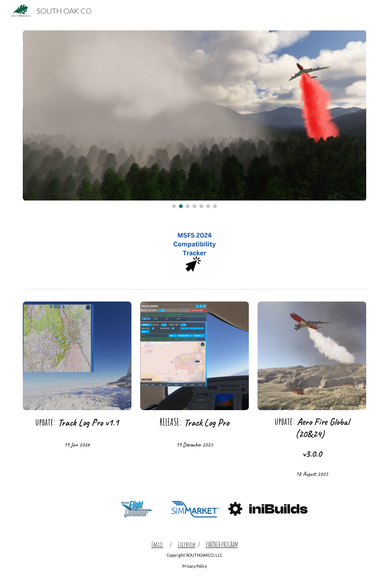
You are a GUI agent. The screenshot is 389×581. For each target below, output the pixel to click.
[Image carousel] (195, 119)
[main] (77, 422)
